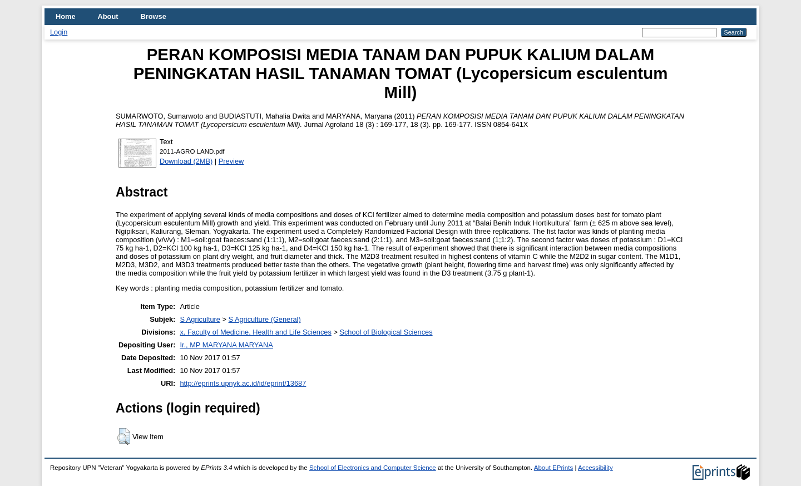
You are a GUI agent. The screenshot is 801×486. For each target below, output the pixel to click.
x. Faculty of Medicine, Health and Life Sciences (255, 332)
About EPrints (553, 467)
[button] (123, 436)
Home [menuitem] (66, 16)
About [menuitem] (108, 16)
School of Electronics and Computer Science (372, 467)
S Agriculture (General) (265, 319)
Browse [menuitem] (153, 16)
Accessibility (595, 467)
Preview (231, 161)
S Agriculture (200, 319)
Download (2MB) (186, 161)
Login (58, 32)
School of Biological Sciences (385, 332)
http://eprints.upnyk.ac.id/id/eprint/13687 (243, 383)
